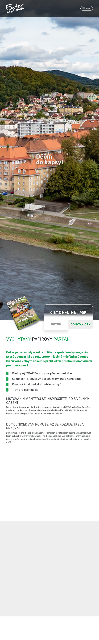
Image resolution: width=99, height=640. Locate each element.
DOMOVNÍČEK (80, 324)
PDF (83, 313)
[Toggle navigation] (86, 8)
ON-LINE (67, 312)
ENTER (56, 324)
